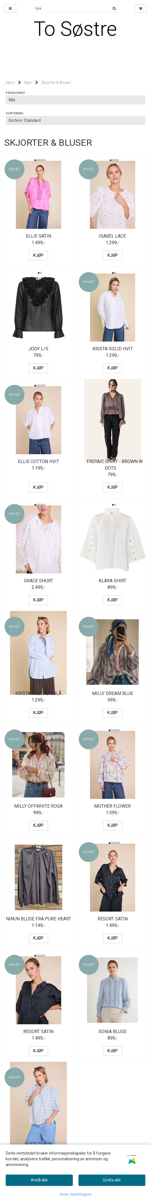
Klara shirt (112, 580)
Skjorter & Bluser (56, 82)
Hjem (10, 82)
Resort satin (113, 919)
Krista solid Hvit (112, 348)
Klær (28, 82)
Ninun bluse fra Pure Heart (38, 919)
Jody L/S (38, 348)
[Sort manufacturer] (75, 99)
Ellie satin (38, 236)
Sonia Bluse (112, 1031)
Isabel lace (112, 236)
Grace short (38, 580)
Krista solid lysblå (38, 693)
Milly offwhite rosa (38, 806)
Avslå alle (39, 1180)
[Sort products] (75, 120)
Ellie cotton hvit (38, 461)
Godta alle (112, 1180)
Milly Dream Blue (112, 693)
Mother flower (112, 806)
